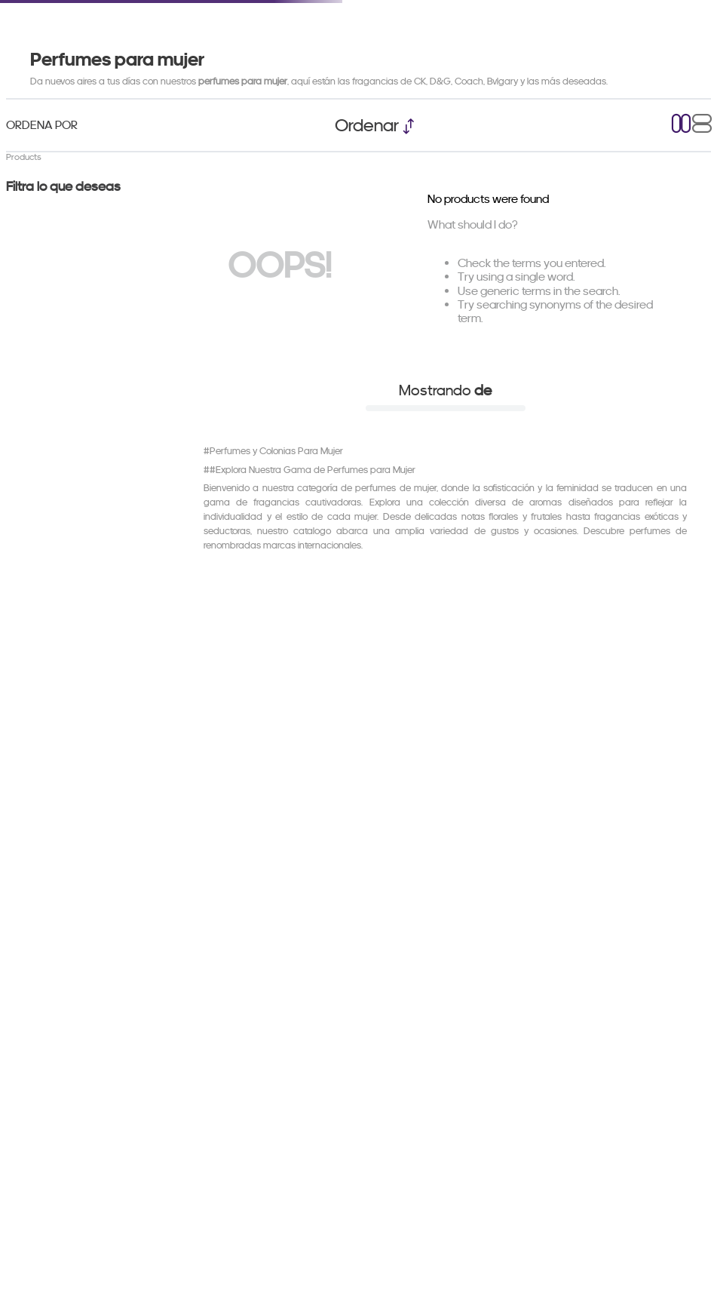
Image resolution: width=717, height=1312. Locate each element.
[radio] (681, 125)
